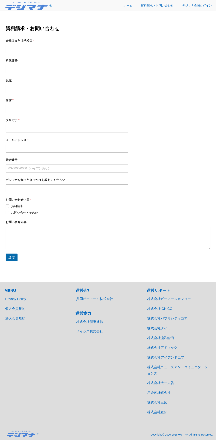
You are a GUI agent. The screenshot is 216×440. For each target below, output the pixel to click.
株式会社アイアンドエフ (165, 357)
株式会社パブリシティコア (167, 318)
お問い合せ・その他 (24, 212)
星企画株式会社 (159, 392)
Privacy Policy (15, 299)
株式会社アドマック (162, 347)
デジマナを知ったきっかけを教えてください (35, 179)
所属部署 (12, 60)
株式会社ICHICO (159, 309)
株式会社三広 (157, 402)
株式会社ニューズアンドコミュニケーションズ (177, 370)
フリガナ (13, 120)
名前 (10, 100)
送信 (11, 257)
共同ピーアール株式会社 (94, 299)
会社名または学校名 (20, 40)
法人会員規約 (15, 318)
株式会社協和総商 (160, 338)
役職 (9, 80)
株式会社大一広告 (160, 383)
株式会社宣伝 (157, 412)
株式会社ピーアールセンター (169, 299)
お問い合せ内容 (16, 222)
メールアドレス (17, 140)
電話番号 (12, 160)
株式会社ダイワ (159, 328)
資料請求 (17, 206)
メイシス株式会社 (89, 331)
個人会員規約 (15, 309)
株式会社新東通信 (89, 322)
